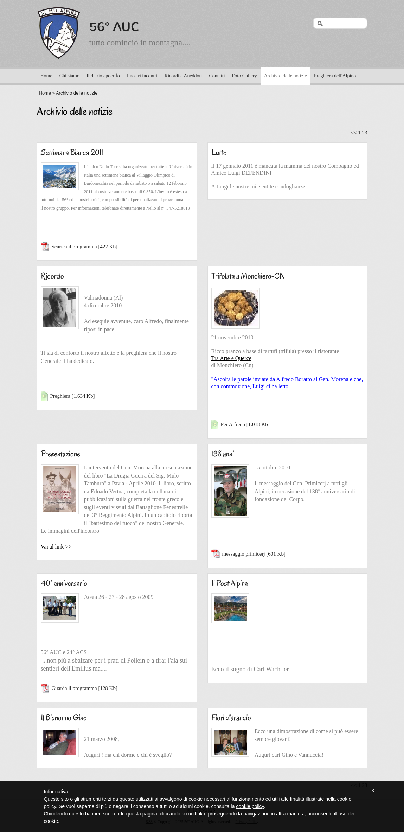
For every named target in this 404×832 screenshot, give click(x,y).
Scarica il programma (74, 246)
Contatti (217, 75)
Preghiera (60, 396)
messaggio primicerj (243, 554)
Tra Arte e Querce (231, 358)
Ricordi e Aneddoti (183, 75)
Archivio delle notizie (285, 75)
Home (46, 75)
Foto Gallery (244, 75)
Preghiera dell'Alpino (335, 75)
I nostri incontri (142, 75)
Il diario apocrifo (103, 75)
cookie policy (250, 806)
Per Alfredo (233, 424)
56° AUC (114, 26)
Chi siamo (69, 75)
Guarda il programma (74, 688)
